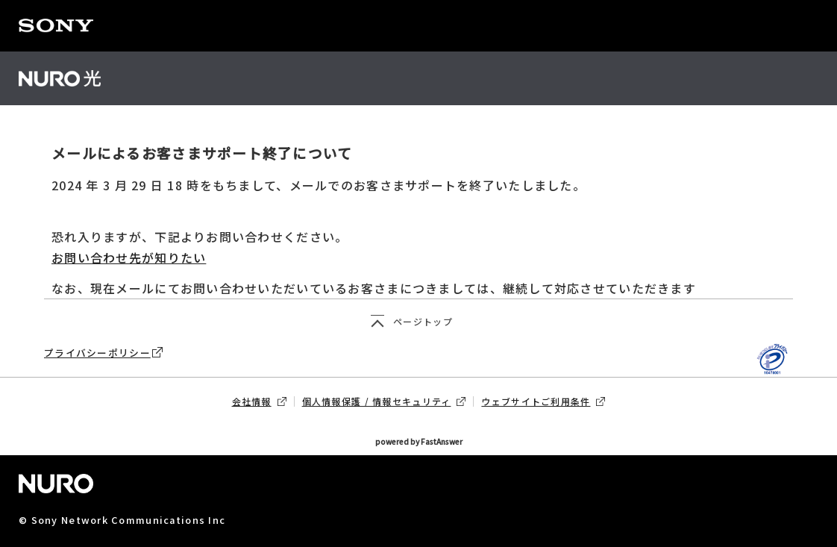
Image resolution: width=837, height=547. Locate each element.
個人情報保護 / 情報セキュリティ (384, 401)
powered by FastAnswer (419, 442)
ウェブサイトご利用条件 (543, 401)
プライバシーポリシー (103, 353)
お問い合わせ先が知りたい (128, 257)
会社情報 (259, 401)
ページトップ (423, 321)
